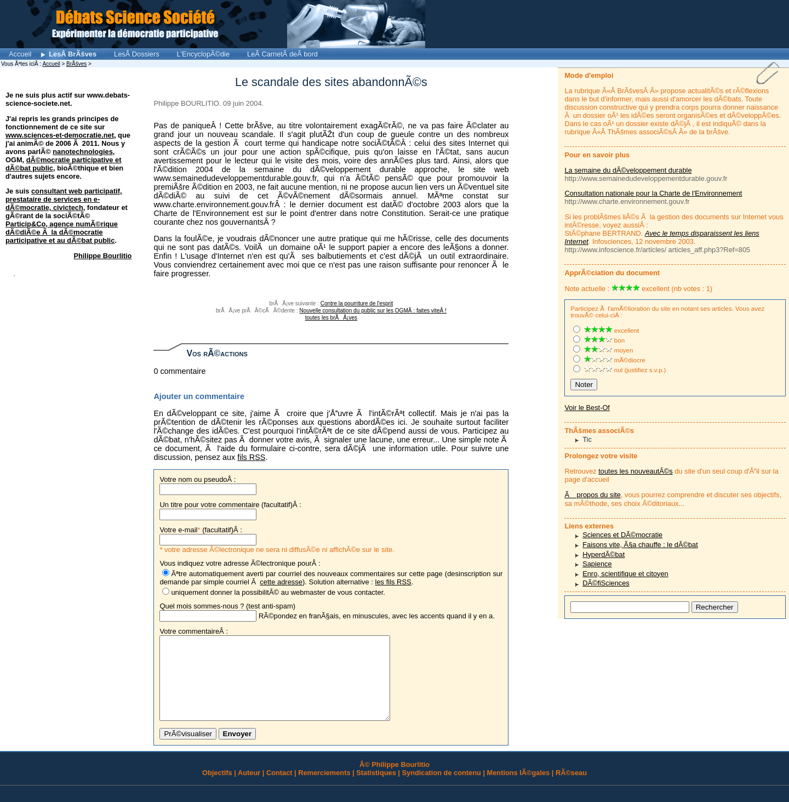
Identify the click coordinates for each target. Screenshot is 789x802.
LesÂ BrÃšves (72, 54)
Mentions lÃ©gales (518, 789)
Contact (279, 789)
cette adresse (281, 582)
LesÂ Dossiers (136, 54)
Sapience (596, 564)
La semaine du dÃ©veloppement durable (627, 170)
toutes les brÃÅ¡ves (331, 318)
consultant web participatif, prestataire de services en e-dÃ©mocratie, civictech (63, 199)
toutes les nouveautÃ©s (635, 471)
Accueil (20, 54)
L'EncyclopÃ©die (203, 54)
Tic (587, 439)
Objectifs (217, 789)
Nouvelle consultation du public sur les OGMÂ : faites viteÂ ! (373, 311)
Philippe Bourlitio (102, 256)
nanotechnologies (83, 151)
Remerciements (324, 789)
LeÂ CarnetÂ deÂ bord (282, 54)
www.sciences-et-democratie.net (59, 135)
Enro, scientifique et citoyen (625, 574)
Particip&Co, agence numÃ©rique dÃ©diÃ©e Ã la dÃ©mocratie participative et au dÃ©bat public (61, 232)
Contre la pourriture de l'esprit (357, 303)
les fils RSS (393, 582)
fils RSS (251, 457)
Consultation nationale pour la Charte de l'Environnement (653, 193)
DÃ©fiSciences (606, 583)
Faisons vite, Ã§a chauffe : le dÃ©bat (640, 545)
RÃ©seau (571, 789)
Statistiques (376, 789)
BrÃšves (76, 64)
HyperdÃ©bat (603, 554)
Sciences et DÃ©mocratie (622, 535)
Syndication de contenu (441, 789)
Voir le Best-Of (587, 407)
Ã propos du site (592, 495)
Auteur (249, 789)
